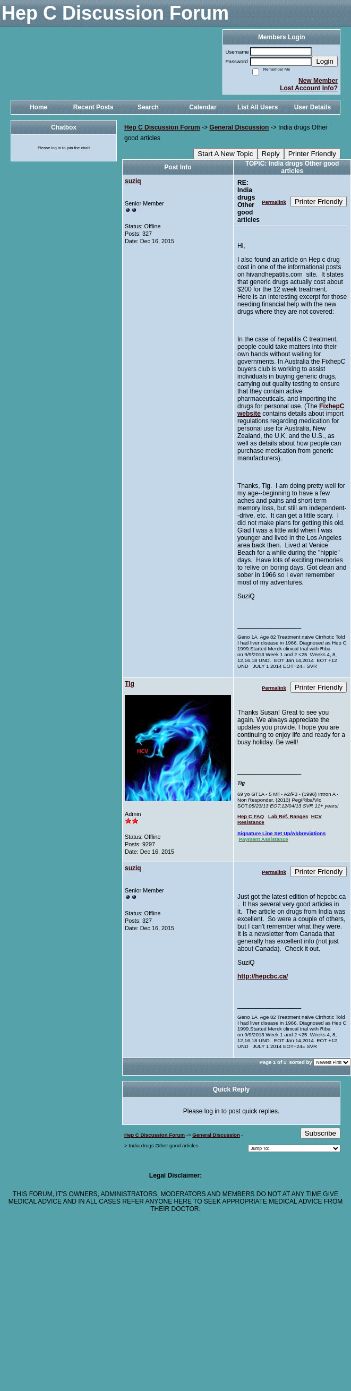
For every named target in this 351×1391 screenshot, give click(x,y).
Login (324, 61)
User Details (312, 107)
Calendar (202, 107)
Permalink (274, 202)
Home (38, 107)
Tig (129, 684)
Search (148, 107)
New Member (318, 80)
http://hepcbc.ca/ (262, 976)
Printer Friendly (312, 154)
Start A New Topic (225, 154)
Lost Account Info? (309, 88)
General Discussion (239, 127)
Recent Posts (93, 107)
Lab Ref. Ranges (288, 816)
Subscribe (320, 1133)
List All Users (257, 107)
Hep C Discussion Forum (162, 127)
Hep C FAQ (250, 816)
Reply (271, 154)
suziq (133, 181)
